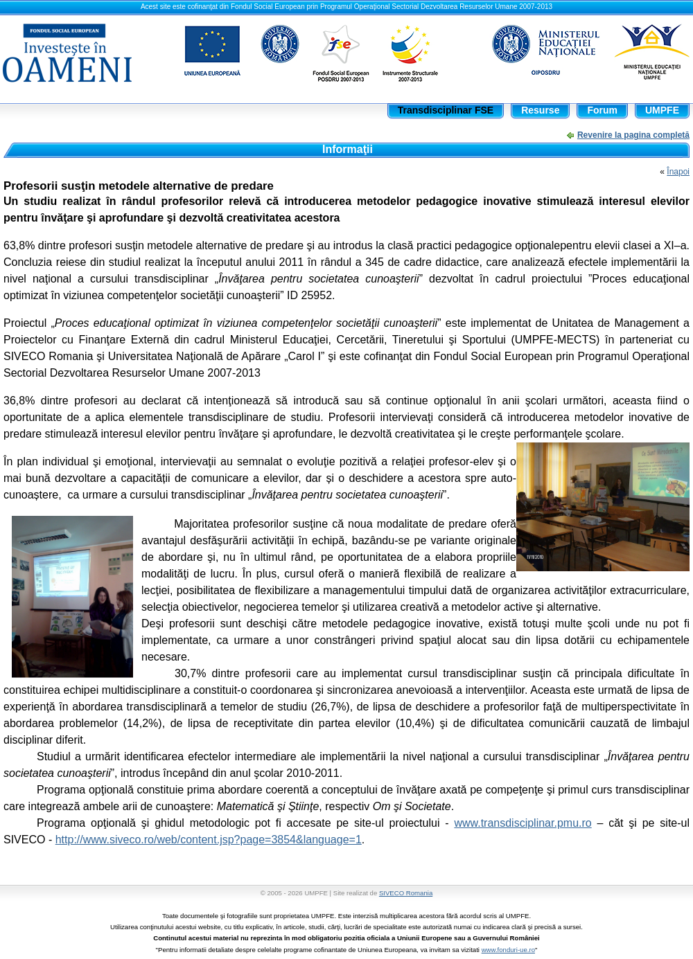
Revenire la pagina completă (633, 135)
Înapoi (678, 172)
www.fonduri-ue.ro (508, 949)
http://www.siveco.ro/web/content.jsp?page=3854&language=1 (208, 839)
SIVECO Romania (405, 893)
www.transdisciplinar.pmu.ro (522, 823)
